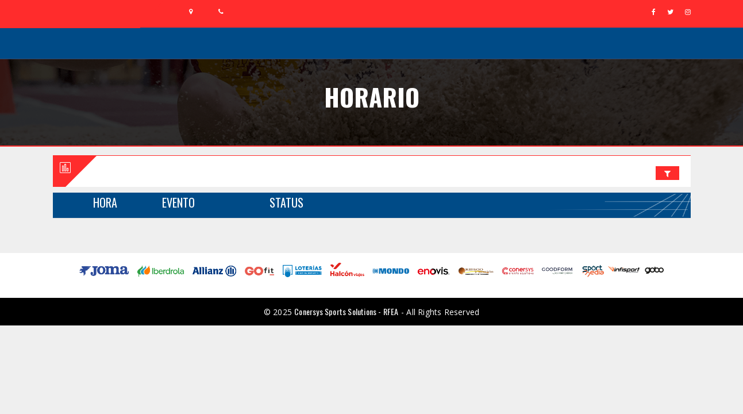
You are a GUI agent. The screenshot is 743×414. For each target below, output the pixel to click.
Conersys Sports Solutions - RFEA (346, 311)
